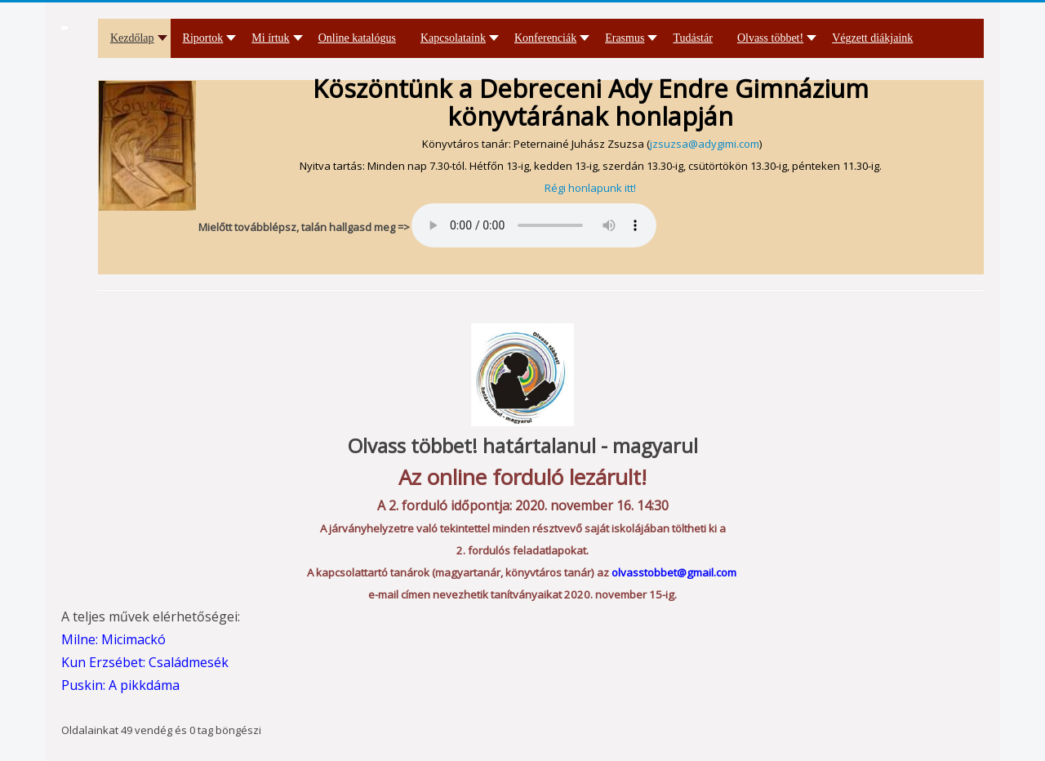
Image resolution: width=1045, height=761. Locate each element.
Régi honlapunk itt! (590, 187)
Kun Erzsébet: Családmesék (145, 662)
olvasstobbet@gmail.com (673, 572)
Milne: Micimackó (113, 639)
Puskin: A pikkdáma (120, 685)
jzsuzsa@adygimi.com (704, 143)
